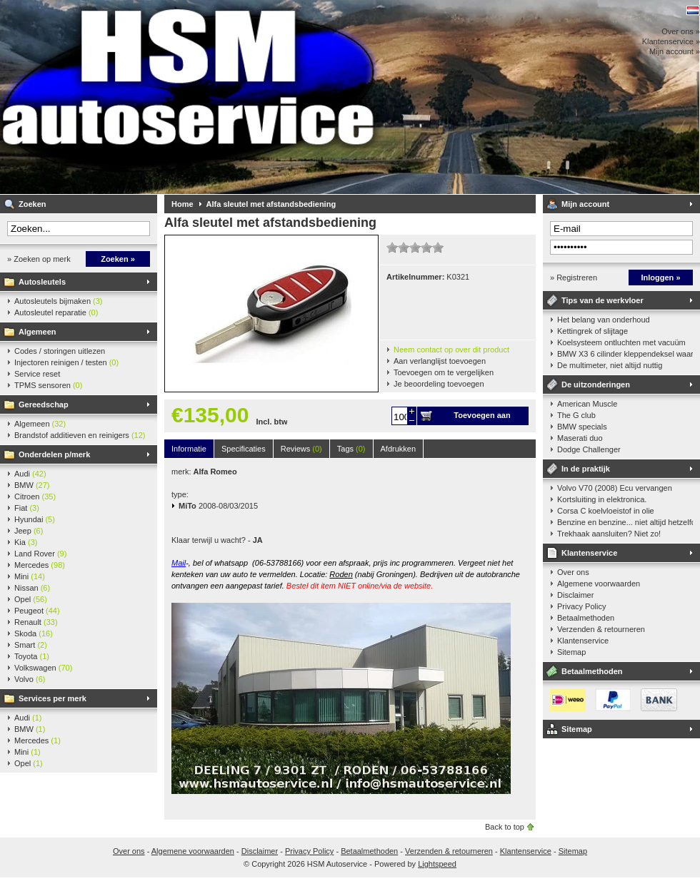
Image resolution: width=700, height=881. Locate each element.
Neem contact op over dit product (451, 349)
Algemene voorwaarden (598, 583)
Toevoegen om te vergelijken (444, 372)
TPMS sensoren (48, 385)
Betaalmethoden (585, 617)
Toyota (31, 656)
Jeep (28, 530)
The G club (576, 415)
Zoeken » (118, 259)
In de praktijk (585, 468)
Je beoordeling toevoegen (439, 384)
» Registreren (573, 277)
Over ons (573, 572)
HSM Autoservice (189, 97)
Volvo (29, 679)
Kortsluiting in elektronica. (601, 499)
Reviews (301, 448)
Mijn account (585, 204)
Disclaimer (575, 595)
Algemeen (37, 331)
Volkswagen (43, 667)
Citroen (35, 496)
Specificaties (243, 448)
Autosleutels (42, 281)
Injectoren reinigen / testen (66, 362)
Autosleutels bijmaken (58, 301)
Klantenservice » (671, 41)
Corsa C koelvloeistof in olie (605, 510)
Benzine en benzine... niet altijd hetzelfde (625, 522)
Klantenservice (589, 553)
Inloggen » (661, 277)
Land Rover (40, 553)
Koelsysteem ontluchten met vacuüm (621, 342)
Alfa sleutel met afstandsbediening (271, 204)
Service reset (37, 374)
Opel (30, 599)
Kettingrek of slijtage (592, 331)
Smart (30, 645)
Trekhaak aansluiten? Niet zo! (609, 533)
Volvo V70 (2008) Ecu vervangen (614, 488)
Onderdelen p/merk (54, 454)
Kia (25, 542)
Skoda (33, 633)
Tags (351, 448)
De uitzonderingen (595, 384)
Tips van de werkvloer (602, 300)
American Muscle (587, 403)
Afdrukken (398, 448)
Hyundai (34, 519)
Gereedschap (44, 404)
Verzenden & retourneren (601, 629)
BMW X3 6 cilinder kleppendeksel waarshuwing (625, 354)
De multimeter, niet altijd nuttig (609, 365)
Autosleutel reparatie (56, 312)
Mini (29, 576)
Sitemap (571, 652)
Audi (30, 473)
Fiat (26, 508)
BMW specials (582, 426)
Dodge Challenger (589, 449)
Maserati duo (580, 438)
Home (182, 204)
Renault (36, 622)
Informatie (188, 448)
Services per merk (52, 698)
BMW (32, 485)
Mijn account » (674, 51)
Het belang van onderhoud (603, 319)
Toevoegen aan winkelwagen (482, 418)
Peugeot (37, 610)
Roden (340, 574)
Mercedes (39, 565)
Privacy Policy (581, 606)
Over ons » (680, 31)
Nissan (32, 588)
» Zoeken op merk (39, 259)
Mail (178, 563)
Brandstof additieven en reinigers (79, 435)
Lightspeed (437, 864)
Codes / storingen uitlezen (59, 351)
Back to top (504, 827)
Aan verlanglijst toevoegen (440, 361)
